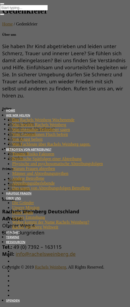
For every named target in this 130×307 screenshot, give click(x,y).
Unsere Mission (25, 207)
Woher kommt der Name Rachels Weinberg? (50, 222)
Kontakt (13, 232)
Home (10, 110)
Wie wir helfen (18, 115)
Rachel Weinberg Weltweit (35, 227)
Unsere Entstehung (28, 217)
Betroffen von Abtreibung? (28, 149)
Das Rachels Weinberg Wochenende (43, 119)
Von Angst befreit (27, 139)
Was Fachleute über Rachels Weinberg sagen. (51, 144)
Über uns (13, 198)
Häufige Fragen (19, 193)
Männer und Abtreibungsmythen (40, 173)
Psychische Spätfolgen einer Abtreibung (46, 158)
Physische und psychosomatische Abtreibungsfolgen (57, 163)
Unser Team (22, 212)
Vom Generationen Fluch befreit (40, 134)
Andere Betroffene (28, 178)
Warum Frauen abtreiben (33, 168)
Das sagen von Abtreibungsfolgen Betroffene (51, 188)
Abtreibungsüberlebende (33, 183)
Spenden (13, 300)
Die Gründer (23, 202)
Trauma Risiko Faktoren (33, 154)
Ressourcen (15, 242)
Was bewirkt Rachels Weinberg (39, 124)
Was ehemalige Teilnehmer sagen (41, 129)
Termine (12, 237)
